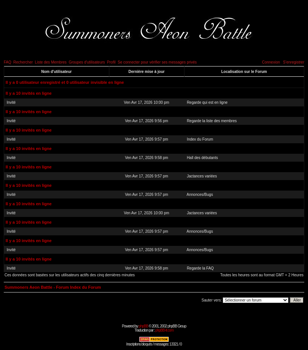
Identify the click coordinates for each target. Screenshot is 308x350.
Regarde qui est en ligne (207, 102)
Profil (111, 62)
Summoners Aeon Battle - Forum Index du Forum (53, 287)
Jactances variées (202, 176)
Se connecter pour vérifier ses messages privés (157, 62)
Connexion (271, 62)
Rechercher (23, 62)
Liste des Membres (50, 62)
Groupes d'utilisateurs (87, 62)
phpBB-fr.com (164, 330)
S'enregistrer (293, 62)
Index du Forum (200, 139)
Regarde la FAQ (200, 268)
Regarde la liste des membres (212, 121)
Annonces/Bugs (200, 194)
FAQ (7, 62)
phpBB (143, 326)
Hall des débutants (202, 158)
